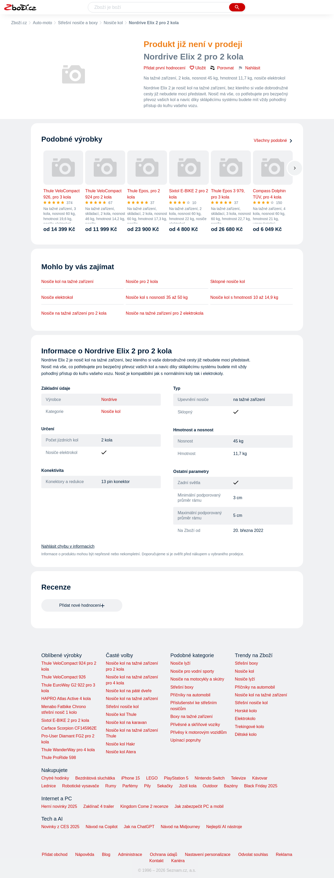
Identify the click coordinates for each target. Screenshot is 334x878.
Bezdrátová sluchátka (95, 778)
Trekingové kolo (249, 726)
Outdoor (210, 786)
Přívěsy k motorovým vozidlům (198, 732)
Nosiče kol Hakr (120, 744)
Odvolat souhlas (253, 854)
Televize (238, 778)
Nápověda (84, 854)
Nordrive (109, 399)
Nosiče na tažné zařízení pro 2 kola (73, 313)
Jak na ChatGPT (139, 826)
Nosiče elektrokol (57, 297)
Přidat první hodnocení (164, 68)
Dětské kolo (246, 734)
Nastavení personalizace (207, 854)
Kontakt (156, 861)
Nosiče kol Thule (121, 714)
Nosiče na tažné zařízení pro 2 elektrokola (164, 313)
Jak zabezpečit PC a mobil (199, 806)
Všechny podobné (273, 140)
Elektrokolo (245, 718)
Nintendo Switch (210, 778)
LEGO (152, 778)
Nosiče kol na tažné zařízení (67, 281)
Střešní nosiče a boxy (78, 23)
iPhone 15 (130, 778)
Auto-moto (42, 23)
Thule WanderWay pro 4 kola (68, 750)
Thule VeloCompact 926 (63, 677)
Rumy (110, 786)
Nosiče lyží (180, 663)
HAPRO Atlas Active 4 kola (66, 698)
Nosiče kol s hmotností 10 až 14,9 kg (244, 297)
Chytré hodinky (55, 778)
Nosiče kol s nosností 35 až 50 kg (157, 297)
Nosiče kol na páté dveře (128, 691)
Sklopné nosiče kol (227, 281)
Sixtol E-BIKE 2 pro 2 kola (65, 720)
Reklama (284, 854)
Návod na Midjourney (180, 826)
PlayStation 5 (176, 778)
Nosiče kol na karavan (126, 722)
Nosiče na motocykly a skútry (197, 679)
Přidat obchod (55, 854)
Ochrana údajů (163, 854)
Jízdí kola (188, 786)
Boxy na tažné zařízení (191, 716)
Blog (106, 854)
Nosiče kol (113, 23)
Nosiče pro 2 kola (142, 281)
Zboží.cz (19, 23)
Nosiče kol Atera (121, 752)
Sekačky (164, 786)
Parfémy (130, 786)
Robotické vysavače (80, 786)
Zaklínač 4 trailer (98, 806)
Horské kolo (246, 711)
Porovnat (222, 67)
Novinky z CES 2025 (60, 826)
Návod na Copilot (102, 826)
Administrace (130, 854)
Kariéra (178, 861)
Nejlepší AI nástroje (224, 826)
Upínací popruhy (185, 740)
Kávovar (260, 778)
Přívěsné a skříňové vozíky (195, 724)
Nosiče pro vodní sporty (192, 671)
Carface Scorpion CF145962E (69, 728)
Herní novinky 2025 (59, 806)
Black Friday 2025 (260, 786)
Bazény (231, 786)
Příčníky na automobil (190, 695)
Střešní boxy (181, 687)
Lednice (48, 786)
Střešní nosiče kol (122, 706)
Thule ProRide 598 (58, 757)
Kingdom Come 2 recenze (144, 806)
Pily (147, 786)
